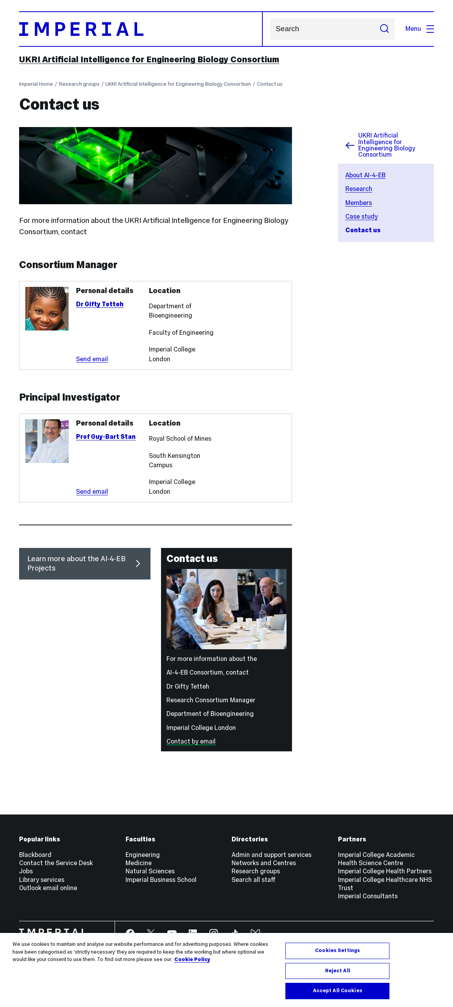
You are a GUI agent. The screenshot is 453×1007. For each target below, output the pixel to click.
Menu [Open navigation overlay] (419, 28)
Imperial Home (36, 84)
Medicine (139, 863)
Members (358, 203)
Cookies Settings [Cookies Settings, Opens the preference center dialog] (337, 950)
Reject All (337, 971)
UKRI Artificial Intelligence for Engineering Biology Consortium (149, 59)
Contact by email (191, 741)
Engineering (143, 855)
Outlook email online (48, 888)
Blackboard (35, 855)
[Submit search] (384, 29)
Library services (41, 879)
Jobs (26, 871)
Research (358, 189)
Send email (92, 359)
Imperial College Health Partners (385, 871)
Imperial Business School (161, 879)
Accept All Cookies (337, 991)
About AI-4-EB (365, 175)
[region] (226, 970)
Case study (361, 216)
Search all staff (254, 879)
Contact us (270, 84)
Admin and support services (271, 855)
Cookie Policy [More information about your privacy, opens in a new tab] (192, 959)
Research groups (79, 84)
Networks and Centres (264, 863)
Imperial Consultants (368, 896)
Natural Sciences (150, 871)
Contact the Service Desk (56, 863)
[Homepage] (141, 29)
